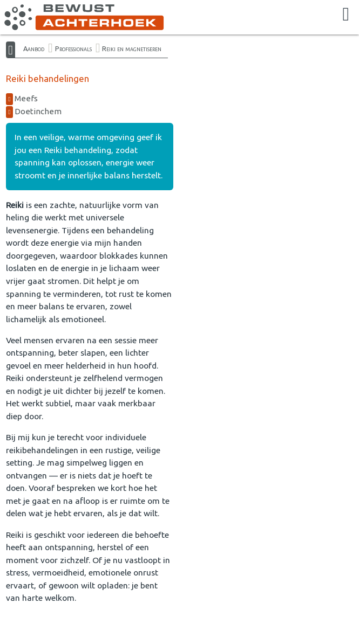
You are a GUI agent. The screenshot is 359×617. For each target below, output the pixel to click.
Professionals (73, 48)
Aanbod (33, 48)
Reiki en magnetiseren (131, 48)
